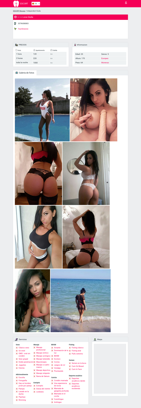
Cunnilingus (58, 399)
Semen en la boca (79, 363)
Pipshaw (22, 397)
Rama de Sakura (42, 376)
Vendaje (57, 368)
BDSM (56, 356)
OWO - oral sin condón (24, 354)
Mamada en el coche (59, 395)
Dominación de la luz (61, 351)
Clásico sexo (24, 348)
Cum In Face (77, 369)
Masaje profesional (40, 348)
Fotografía (23, 380)
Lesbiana (40, 392)
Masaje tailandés (43, 359)
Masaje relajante (43, 373)
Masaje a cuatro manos (42, 366)
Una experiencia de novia (60, 384)
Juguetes (22, 365)
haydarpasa (21, 29)
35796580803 (23, 23)
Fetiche (22, 368)
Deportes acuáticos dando (78, 379)
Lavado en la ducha (24, 392)
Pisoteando (58, 371)
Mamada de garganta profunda (61, 389)
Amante (57, 348)
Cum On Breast (78, 366)
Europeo (104, 58)
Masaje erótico (42, 353)
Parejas (22, 389)
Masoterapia (41, 362)
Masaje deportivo (43, 370)
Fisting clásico (78, 348)
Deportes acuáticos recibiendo (76, 386)
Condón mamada (61, 380)
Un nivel (22, 351)
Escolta (22, 377)
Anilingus (58, 402)
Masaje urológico (43, 356)
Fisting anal (76, 351)
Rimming (22, 400)
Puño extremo (77, 354)
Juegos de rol (59, 365)
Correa (56, 362)
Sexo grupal (23, 359)
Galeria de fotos (24, 72)
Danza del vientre (43, 389)
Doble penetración (26, 362)
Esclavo (57, 359)
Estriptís (39, 386)
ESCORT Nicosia (19, 11)
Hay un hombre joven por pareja (25, 384)
